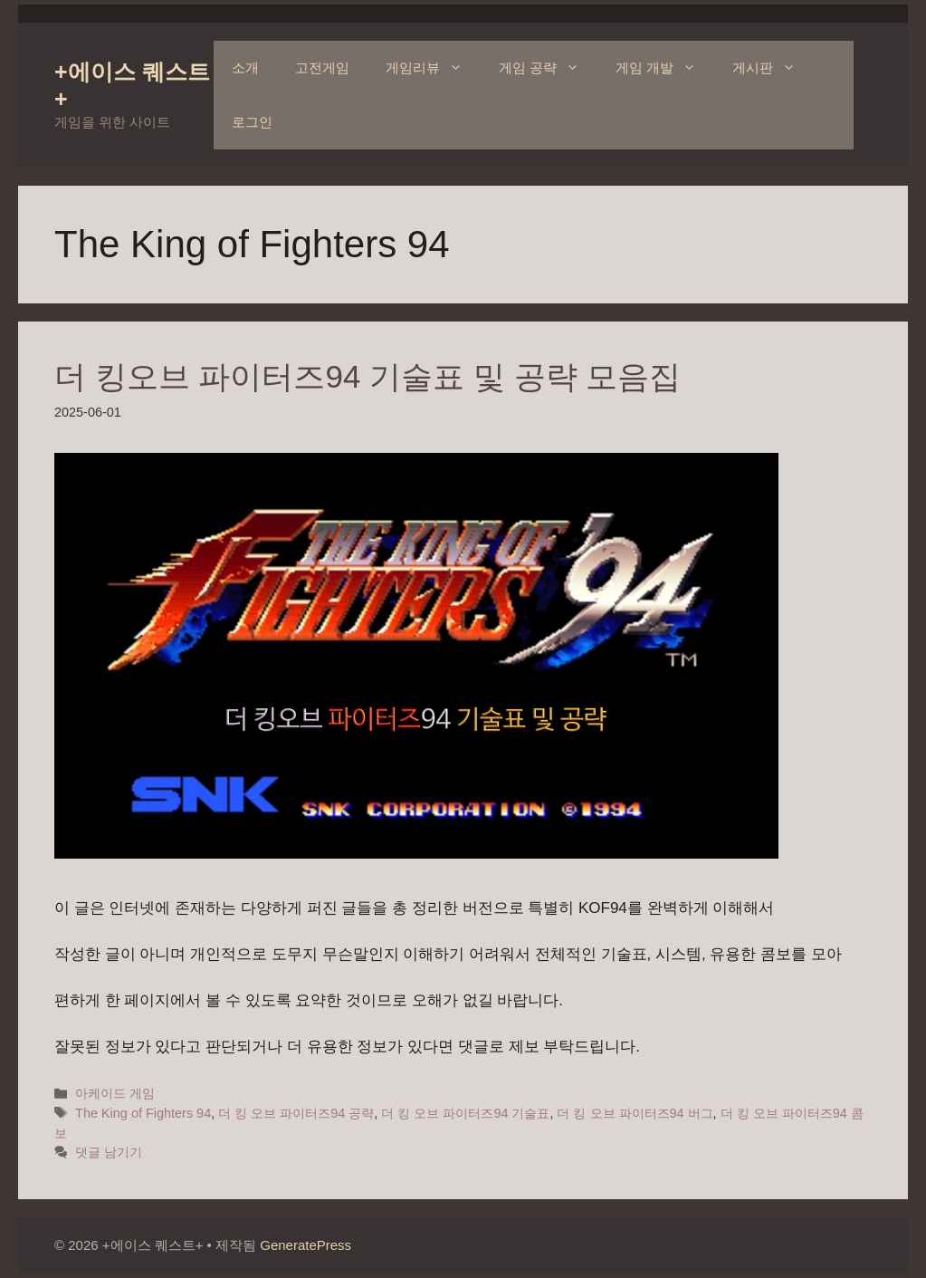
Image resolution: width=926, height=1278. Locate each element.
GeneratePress (305, 1245)
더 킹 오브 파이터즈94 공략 (296, 1113)
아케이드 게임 (115, 1093)
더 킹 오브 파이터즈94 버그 (634, 1113)
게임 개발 (665, 68)
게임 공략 (548, 68)
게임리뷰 (433, 68)
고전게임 (322, 67)
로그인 (252, 122)
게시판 (773, 68)
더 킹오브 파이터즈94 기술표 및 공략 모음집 (367, 376)
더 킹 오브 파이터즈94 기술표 (465, 1113)
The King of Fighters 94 (143, 1113)
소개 (245, 67)
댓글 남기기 (108, 1152)
